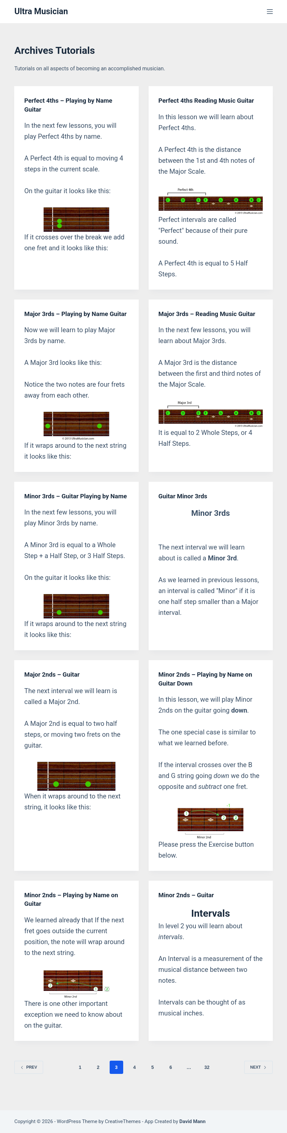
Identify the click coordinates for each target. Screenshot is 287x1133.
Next (258, 1083)
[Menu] (270, 12)
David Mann (192, 1121)
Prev (28, 1083)
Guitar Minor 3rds (185, 504)
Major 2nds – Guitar (53, 691)
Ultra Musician (41, 11)
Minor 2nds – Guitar (188, 911)
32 (207, 1083)
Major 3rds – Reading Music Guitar (210, 313)
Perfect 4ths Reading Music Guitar (210, 100)
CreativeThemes (123, 1121)
